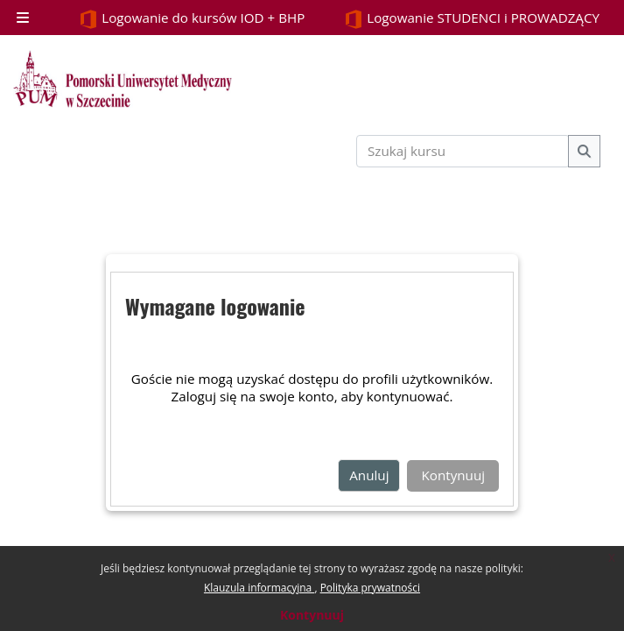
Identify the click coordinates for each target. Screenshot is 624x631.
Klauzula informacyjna (259, 587)
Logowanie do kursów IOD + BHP (192, 19)
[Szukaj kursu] (463, 151)
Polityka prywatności (370, 587)
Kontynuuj (312, 614)
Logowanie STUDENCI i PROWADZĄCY (471, 19)
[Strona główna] (122, 79)
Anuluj (369, 475)
